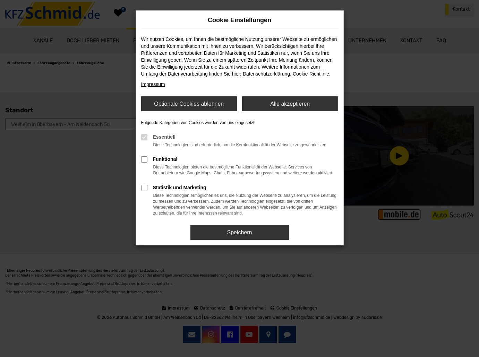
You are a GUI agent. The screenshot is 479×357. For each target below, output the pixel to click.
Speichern (239, 232)
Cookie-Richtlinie (311, 74)
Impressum (153, 84)
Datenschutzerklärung (266, 74)
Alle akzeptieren (290, 104)
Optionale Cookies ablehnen (189, 104)
